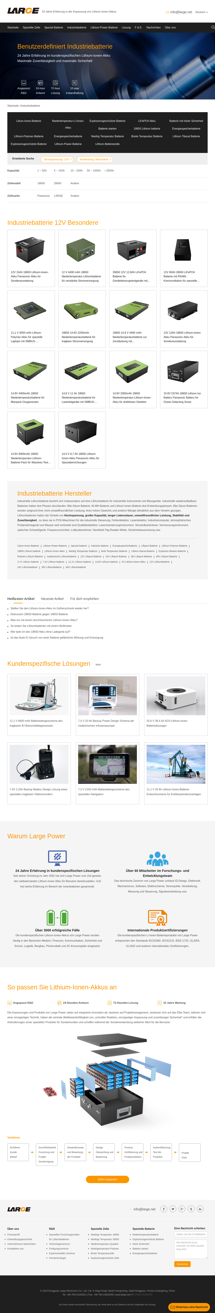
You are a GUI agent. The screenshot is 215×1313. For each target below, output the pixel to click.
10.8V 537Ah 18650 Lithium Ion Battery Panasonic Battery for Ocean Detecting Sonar (182, 397)
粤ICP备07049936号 (142, 1294)
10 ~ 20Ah (76, 170)
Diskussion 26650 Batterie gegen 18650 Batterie (39, 614)
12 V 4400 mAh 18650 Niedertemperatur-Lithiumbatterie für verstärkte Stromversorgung (81, 276)
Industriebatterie (76, 27)
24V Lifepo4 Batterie (116, 556)
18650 (41, 183)
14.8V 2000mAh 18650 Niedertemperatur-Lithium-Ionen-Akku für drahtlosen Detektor (132, 397)
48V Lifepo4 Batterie (166, 556)
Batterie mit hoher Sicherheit (186, 121)
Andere (74, 183)
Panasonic (43, 195)
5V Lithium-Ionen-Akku (134, 561)
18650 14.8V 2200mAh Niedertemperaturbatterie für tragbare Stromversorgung (78, 337)
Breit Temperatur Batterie (114, 551)
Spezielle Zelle (31, 27)
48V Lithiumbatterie (76, 567)
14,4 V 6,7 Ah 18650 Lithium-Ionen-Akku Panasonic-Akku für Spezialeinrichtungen (80, 458)
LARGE (58, 195)
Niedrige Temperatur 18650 (105, 1234)
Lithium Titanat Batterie (186, 136)
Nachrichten (153, 27)
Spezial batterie (79, 545)
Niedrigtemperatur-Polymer (105, 1248)
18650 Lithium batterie (147, 128)
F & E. (138, 27)
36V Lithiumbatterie (52, 567)
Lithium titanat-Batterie (143, 551)
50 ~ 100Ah (94, 170)
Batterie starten (107, 128)
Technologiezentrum (59, 1244)
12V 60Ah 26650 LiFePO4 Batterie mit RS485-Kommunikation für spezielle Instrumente (180, 277)
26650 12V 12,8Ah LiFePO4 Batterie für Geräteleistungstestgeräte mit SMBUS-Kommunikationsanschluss (130, 277)
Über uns (170, 27)
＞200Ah (108, 170)
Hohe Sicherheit (141, 1244)
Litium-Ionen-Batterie (28, 121)
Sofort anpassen (107, 1179)
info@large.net (181, 12)
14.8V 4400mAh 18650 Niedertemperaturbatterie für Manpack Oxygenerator (27, 397)
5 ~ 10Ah (59, 170)
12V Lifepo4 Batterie (90, 556)
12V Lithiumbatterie (160, 561)
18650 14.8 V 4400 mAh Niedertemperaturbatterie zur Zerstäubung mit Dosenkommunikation (130, 337)
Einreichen (182, 1264)
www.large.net (122, 1294)
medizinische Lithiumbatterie (61, 556)
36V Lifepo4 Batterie (141, 556)
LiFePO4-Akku (147, 121)
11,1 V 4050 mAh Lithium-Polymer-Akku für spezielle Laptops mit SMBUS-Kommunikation (26, 337)
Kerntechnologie (57, 1258)
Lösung (126, 27)
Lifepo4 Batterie (149, 545)
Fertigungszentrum (59, 1248)
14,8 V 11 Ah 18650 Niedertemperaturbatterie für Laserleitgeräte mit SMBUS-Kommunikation (78, 398)
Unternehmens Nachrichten (21, 1244)
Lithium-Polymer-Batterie (28, 136)
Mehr (98, 664)
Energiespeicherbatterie (186, 128)
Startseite (13, 27)
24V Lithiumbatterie (27, 567)
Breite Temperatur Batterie (146, 136)
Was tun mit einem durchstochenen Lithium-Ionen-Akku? (44, 620)
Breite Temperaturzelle (102, 1253)
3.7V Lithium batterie (28, 561)
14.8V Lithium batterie (106, 561)
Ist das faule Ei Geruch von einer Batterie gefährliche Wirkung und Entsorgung (57, 637)
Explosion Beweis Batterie (172, 551)
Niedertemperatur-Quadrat (104, 1244)
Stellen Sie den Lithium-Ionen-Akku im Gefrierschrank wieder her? (50, 608)
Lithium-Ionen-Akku (55, 551)
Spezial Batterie (53, 27)
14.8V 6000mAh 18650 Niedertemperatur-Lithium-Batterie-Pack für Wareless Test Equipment (29, 458)
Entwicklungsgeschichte (19, 1239)
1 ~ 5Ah (42, 170)
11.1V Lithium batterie (79, 561)
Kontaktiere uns (15, 1248)
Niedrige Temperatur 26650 (105, 1239)
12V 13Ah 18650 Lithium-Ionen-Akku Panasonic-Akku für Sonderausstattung (182, 337)
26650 (57, 183)
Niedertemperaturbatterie (146, 1234)
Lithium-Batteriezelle (107, 144)
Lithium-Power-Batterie (104, 27)
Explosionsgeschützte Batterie (107, 121)
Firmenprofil (13, 1234)
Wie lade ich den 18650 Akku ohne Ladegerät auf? (40, 631)
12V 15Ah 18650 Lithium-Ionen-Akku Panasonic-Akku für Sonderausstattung (30, 276)
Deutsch (201, 12)
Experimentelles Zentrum (62, 1253)
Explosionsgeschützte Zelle (105, 1258)
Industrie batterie (99, 545)
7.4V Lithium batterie (53, 561)
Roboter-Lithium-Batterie (30, 556)
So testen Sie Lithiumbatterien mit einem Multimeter (41, 625)
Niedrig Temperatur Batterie (107, 136)
